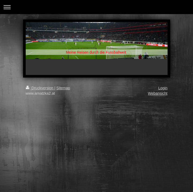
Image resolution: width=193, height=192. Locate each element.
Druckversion (40, 88)
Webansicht (158, 93)
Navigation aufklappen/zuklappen (96, 7)
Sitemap (63, 88)
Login (162, 88)
